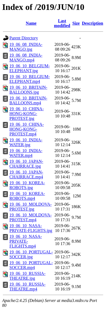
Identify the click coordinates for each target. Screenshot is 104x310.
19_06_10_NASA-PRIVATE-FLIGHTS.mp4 (25, 241)
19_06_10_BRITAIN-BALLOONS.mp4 (28, 100)
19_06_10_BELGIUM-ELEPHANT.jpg (29, 68)
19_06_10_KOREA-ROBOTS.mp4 (27, 196)
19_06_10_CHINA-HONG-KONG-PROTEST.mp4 (26, 129)
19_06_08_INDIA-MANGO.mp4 (25, 57)
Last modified (62, 23)
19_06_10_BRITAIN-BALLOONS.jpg (28, 89)
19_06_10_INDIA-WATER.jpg (25, 142)
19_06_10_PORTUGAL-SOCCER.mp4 (31, 265)
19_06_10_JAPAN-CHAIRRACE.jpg (26, 163)
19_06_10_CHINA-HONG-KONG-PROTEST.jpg (26, 113)
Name (31, 23)
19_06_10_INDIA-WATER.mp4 (25, 153)
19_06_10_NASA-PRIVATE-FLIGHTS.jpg (30, 228)
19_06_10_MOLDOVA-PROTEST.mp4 (30, 217)
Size (76, 23)
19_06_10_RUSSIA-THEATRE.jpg (27, 276)
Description (92, 23)
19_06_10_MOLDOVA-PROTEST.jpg (30, 206)
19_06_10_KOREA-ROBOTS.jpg (27, 185)
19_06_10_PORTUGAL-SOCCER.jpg (31, 254)
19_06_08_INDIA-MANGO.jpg (25, 46)
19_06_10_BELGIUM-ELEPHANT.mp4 (29, 79)
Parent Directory (23, 38)
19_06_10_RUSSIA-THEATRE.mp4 (27, 286)
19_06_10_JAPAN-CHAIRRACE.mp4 (26, 174)
